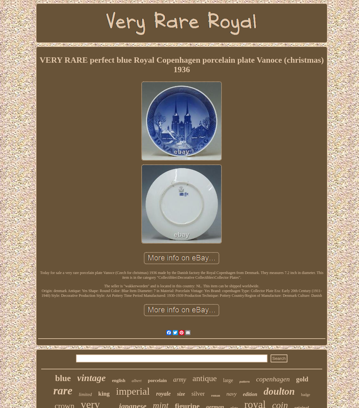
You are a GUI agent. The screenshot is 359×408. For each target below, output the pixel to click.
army (179, 379)
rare (62, 391)
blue (63, 378)
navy (232, 394)
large (228, 380)
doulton (279, 391)
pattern (245, 381)
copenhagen (273, 379)
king (104, 393)
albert (137, 380)
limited (85, 394)
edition (250, 394)
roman (215, 395)
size (181, 394)
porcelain (157, 380)
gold (302, 379)
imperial (133, 391)
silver (198, 393)
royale (163, 394)
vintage (91, 378)
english (118, 380)
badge (305, 394)
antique (205, 378)
